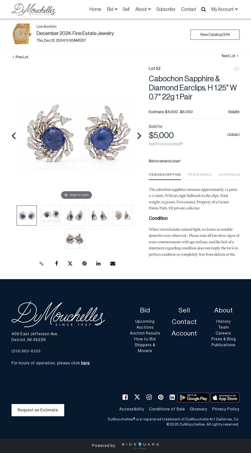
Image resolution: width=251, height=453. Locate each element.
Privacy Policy (225, 409)
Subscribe (165, 9)
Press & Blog (223, 339)
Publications (224, 345)
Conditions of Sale (167, 409)
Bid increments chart (165, 161)
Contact (188, 9)
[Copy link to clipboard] (42, 264)
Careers (223, 333)
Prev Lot (20, 57)
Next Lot (230, 56)
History (223, 321)
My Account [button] (222, 9)
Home (95, 9)
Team (223, 327)
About (223, 310)
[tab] (165, 176)
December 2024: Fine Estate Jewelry (75, 33)
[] (233, 134)
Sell (126, 9)
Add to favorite (236, 69)
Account (184, 333)
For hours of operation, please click (51, 363)
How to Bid (145, 339)
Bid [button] (110, 9)
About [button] (141, 9)
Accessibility (131, 409)
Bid (145, 310)
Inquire (233, 111)
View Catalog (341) (215, 34)
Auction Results (145, 333)
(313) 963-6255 (26, 351)
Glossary (198, 409)
